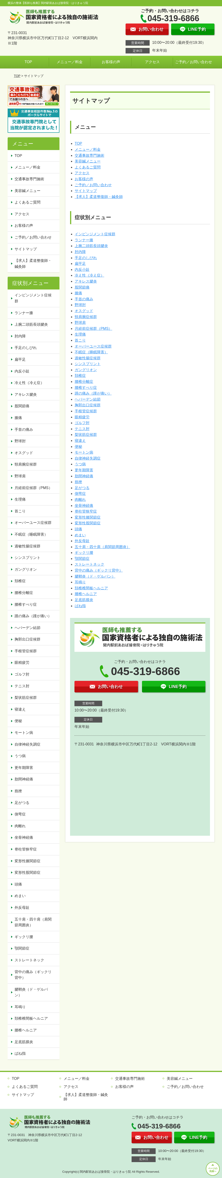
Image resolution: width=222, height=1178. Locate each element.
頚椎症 (80, 376)
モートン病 (84, 452)
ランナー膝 (84, 240)
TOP (28, 62)
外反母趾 (82, 541)
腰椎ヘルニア (86, 594)
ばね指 (80, 606)
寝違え (80, 441)
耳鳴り (80, 582)
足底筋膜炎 (84, 600)
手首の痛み (84, 299)
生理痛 (80, 334)
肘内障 (80, 252)
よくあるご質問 (88, 167)
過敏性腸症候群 (88, 358)
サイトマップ (86, 191)
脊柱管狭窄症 (86, 511)
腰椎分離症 (84, 382)
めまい (80, 535)
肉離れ (80, 500)
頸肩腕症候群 (86, 317)
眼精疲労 (82, 417)
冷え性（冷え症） (89, 275)
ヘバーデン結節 (88, 399)
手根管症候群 (86, 411)
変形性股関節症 (88, 523)
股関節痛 (82, 287)
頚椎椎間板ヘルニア (91, 588)
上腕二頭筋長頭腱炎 (91, 246)
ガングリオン (86, 370)
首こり (80, 340)
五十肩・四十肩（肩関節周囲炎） (102, 547)
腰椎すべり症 (86, 388)
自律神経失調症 (88, 458)
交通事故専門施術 (89, 155)
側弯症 (80, 494)
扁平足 (80, 264)
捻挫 (78, 482)
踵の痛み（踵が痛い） (93, 393)
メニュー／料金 (70, 62)
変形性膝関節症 (88, 517)
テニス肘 (82, 429)
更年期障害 (84, 470)
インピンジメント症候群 (95, 234)
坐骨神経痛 (84, 506)
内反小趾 (82, 270)
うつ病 (80, 464)
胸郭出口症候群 (88, 405)
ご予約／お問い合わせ (193, 62)
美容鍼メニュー (88, 161)
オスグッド (84, 311)
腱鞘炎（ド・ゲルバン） (95, 576)
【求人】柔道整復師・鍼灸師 (99, 197)
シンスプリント (88, 364)
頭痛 (78, 529)
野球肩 (80, 323)
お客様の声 (111, 62)
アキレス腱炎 (86, 281)
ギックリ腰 (84, 553)
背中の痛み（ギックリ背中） (99, 570)
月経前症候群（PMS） (93, 329)
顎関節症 (82, 559)
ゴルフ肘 (82, 423)
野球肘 (80, 305)
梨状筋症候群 (86, 435)
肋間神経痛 (84, 476)
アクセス (152, 62)
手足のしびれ (86, 258)
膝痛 (78, 293)
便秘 (78, 447)
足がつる (82, 488)
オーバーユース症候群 (93, 346)
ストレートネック (89, 564)
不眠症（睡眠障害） (91, 352)
